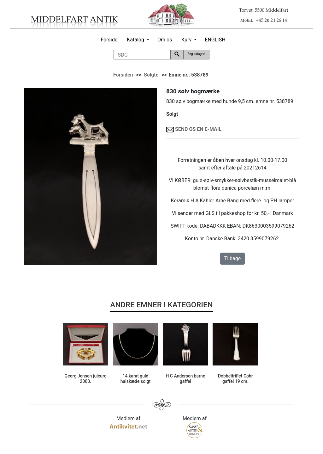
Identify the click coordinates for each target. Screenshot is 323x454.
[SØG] (142, 54)
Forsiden (123, 75)
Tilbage (232, 258)
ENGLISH (215, 40)
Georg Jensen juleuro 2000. (86, 378)
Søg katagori (196, 54)
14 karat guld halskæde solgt (135, 378)
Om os (164, 40)
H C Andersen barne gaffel (185, 378)
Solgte (151, 75)
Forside (109, 40)
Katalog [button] (135, 40)
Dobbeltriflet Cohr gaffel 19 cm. (235, 378)
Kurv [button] (186, 40)
